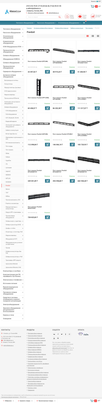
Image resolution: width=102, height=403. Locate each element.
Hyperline (8, 160)
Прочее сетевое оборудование (15, 216)
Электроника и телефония (13, 280)
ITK (7, 164)
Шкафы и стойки (15, 228)
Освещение (13, 319)
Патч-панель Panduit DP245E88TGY (35, 171)
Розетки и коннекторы (15, 203)
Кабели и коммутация (15, 130)
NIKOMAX (8, 182)
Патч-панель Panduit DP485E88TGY (84, 171)
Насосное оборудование (46, 23)
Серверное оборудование (13, 71)
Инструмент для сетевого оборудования (15, 125)
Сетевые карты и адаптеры (15, 221)
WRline (8, 196)
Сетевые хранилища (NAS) (15, 225)
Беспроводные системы (11, 80)
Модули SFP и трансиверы (15, 212)
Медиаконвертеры (9, 94)
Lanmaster (9, 167)
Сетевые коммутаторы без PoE (13, 252)
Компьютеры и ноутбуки (13, 271)
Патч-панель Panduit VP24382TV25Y (84, 62)
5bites (7, 153)
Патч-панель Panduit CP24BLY (63, 134)
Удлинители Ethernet (12, 263)
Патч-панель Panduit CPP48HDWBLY (60, 62)
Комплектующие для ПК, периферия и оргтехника (13, 275)
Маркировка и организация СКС (15, 138)
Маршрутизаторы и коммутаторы (15, 207)
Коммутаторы (8, 84)
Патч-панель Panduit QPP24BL (38, 61)
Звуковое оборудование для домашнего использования (13, 309)
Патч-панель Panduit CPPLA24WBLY (84, 134)
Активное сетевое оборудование (13, 76)
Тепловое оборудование (24, 23)
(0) (32, 67)
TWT (7, 192)
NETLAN (8, 178)
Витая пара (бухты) (15, 134)
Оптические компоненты (15, 143)
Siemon (8, 189)
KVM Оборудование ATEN (13, 47)
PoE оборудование (15, 114)
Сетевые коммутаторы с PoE (14, 256)
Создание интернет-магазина (9, 397)
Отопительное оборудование (68, 23)
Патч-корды (15, 146)
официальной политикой (59, 348)
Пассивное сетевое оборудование (13, 293)
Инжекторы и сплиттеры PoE (14, 232)
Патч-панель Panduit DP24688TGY (60, 171)
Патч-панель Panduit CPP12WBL (38, 98)
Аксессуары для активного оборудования (12, 102)
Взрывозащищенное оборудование (13, 288)
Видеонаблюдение (15, 121)
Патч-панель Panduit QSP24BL (38, 134)
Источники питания (13, 283)
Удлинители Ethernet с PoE (13, 267)
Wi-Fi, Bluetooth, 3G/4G (15, 118)
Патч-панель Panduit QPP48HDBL (60, 98)
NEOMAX (8, 174)
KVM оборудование (15, 111)
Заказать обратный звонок (36, 13)
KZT (96, 1)
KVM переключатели (10, 91)
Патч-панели (15, 150)
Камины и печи (13, 315)
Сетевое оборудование (13, 55)
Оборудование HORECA (13, 59)
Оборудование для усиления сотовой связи (14, 243)
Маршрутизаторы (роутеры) (12, 87)
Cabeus (8, 157)
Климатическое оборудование (13, 42)
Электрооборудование (13, 304)
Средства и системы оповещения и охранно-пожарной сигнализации (13, 299)
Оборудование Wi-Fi (15, 239)
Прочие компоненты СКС (15, 200)
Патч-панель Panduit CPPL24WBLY (84, 98)
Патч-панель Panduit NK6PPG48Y (35, 207)
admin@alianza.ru (54, 13)
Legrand (8, 171)
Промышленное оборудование (13, 51)
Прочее (8, 248)
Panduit (8, 185)
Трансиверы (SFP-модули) (13, 260)
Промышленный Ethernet (11, 98)
